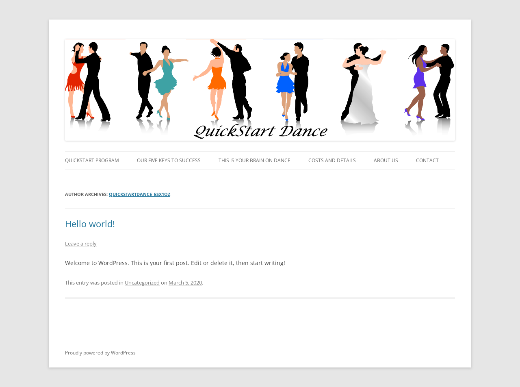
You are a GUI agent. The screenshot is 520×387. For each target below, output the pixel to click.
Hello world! (90, 223)
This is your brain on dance (254, 160)
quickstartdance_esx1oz (139, 194)
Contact (427, 160)
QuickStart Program (92, 160)
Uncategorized (142, 282)
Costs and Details (332, 160)
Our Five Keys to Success (169, 160)
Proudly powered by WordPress (100, 352)
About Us (386, 160)
